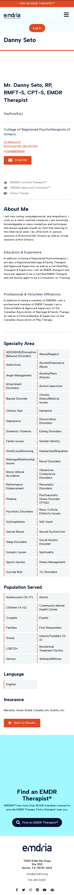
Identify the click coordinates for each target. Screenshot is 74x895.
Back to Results (22, 723)
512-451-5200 (37, 880)
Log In (37, 28)
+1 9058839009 (14, 151)
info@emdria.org (37, 874)
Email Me (17, 160)
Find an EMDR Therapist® (37, 3)
